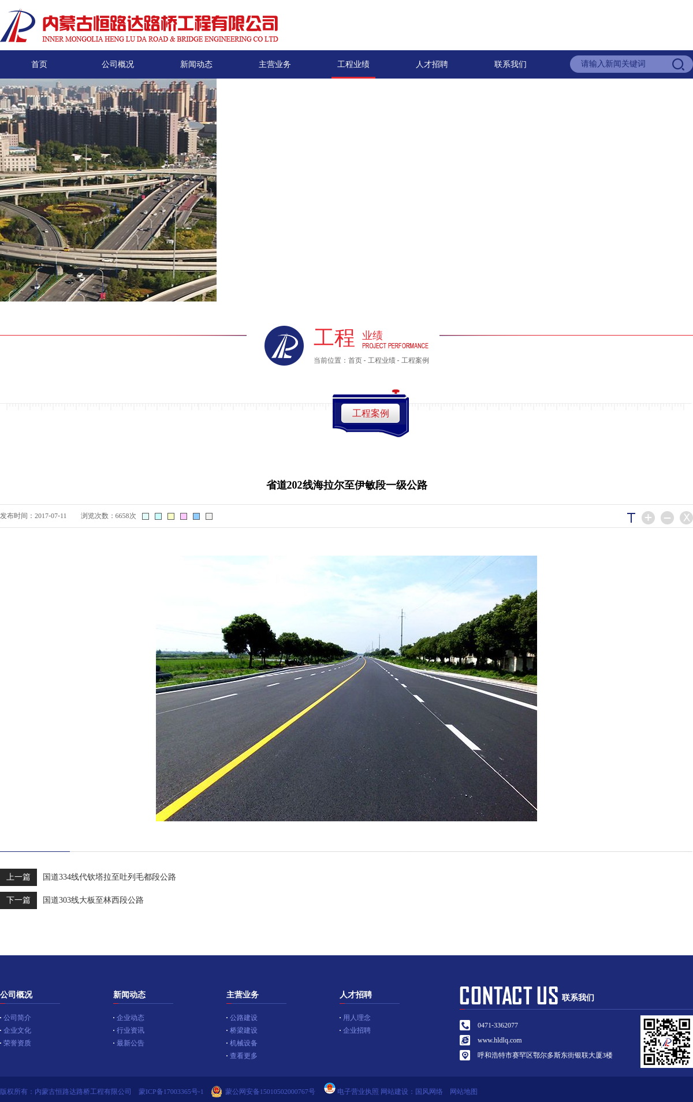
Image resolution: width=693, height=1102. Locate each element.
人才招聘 (432, 64)
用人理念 (357, 1018)
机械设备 (244, 1043)
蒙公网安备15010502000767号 (270, 1092)
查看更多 (244, 1056)
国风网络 (429, 1092)
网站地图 (467, 1092)
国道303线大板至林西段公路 (72, 900)
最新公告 (130, 1043)
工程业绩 (353, 64)
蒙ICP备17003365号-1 (171, 1092)
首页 (39, 64)
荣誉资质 (17, 1043)
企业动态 (130, 1018)
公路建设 (244, 1018)
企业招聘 (357, 1030)
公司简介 (17, 1018)
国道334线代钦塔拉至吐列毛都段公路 (88, 877)
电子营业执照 (350, 1092)
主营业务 (275, 64)
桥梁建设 (244, 1030)
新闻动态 (196, 64)
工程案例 (415, 360)
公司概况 (118, 64)
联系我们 (510, 64)
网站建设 (394, 1092)
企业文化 (17, 1030)
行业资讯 (130, 1030)
